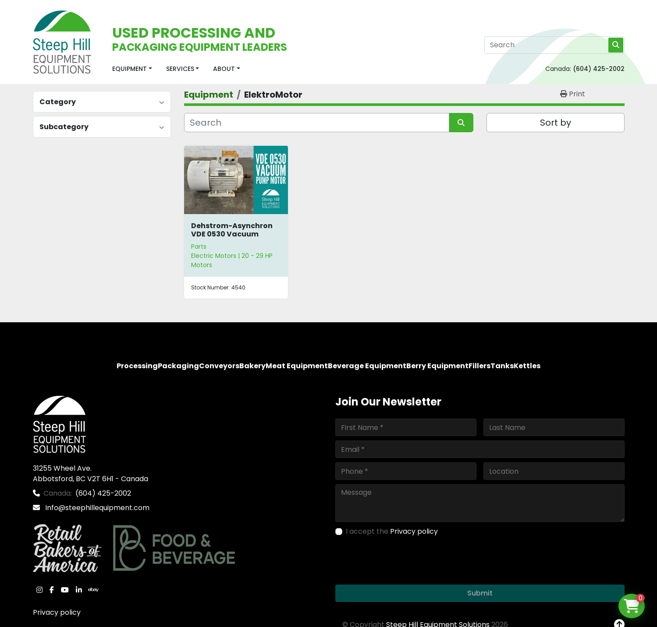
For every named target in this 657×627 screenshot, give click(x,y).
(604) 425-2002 (599, 68)
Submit (480, 593)
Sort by (555, 122)
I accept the (392, 531)
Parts (198, 246)
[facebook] (52, 589)
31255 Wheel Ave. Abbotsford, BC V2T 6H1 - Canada (90, 473)
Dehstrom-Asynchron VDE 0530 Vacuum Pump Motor (232, 234)
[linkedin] (79, 589)
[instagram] (39, 589)
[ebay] (93, 589)
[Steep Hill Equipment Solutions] (59, 424)
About (224, 68)
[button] (132, 69)
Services (180, 68)
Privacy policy (57, 612)
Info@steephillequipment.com (96, 508)
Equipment (129, 68)
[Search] (554, 45)
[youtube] (65, 589)
